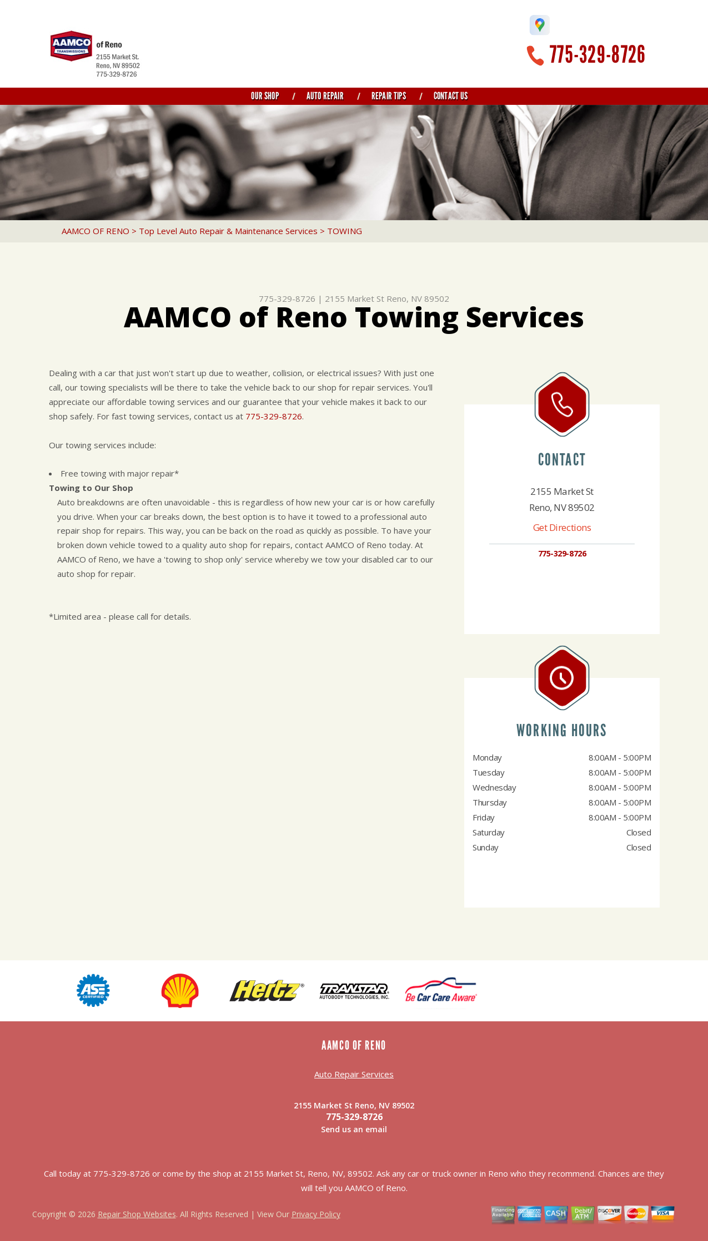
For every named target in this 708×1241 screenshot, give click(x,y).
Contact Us (451, 96)
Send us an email (354, 1129)
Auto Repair (325, 96)
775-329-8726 (598, 54)
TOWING (344, 230)
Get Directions (562, 527)
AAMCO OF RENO (95, 230)
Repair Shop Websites (137, 1214)
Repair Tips (388, 96)
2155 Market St (354, 298)
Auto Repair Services (354, 1074)
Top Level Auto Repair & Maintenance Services (228, 230)
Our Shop (264, 96)
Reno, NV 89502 (417, 298)
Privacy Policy (316, 1214)
